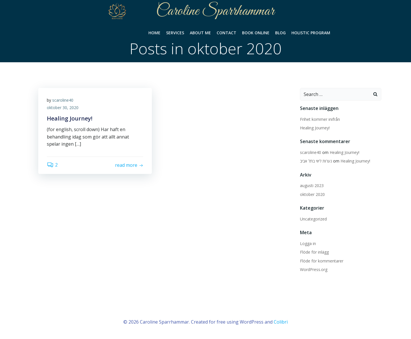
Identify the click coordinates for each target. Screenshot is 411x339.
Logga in (308, 243)
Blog (280, 32)
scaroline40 (62, 100)
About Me (200, 32)
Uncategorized (313, 219)
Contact (226, 32)
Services (175, 32)
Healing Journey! (315, 128)
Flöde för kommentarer (321, 261)
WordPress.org (313, 269)
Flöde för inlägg (314, 252)
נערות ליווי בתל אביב (316, 161)
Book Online (255, 32)
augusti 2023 (312, 185)
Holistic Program (310, 32)
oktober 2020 (312, 194)
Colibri (281, 322)
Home (154, 32)
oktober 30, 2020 (62, 107)
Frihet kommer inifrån (320, 119)
